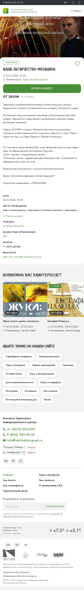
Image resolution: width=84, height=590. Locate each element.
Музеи (47, 399)
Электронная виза (49, 356)
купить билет (42, 88)
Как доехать (50, 391)
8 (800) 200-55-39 (13, 2)
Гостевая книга (14, 373)
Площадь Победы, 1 (14, 447)
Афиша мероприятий (43, 365)
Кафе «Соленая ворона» (35, 79)
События (8, 475)
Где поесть (9, 480)
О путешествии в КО (50, 485)
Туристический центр (15, 491)
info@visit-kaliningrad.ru (25, 440)
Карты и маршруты (51, 382)
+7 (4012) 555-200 (21, 429)
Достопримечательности (19, 382)
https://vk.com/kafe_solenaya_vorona (22, 257)
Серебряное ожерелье (19, 356)
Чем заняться (46, 480)
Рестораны (12, 391)
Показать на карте (14, 216)
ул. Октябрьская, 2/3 (14, 452)
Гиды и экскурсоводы (41, 373)
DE (17, 545)
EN (8, 545)
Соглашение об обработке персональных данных (32, 515)
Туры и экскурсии (15, 365)
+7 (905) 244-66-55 (13, 226)
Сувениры (68, 365)
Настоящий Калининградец (21, 399)
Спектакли (11, 62)
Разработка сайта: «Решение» (16, 572)
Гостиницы (30, 391)
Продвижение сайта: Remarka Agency (20, 576)
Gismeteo (16, 533)
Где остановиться (13, 485)
